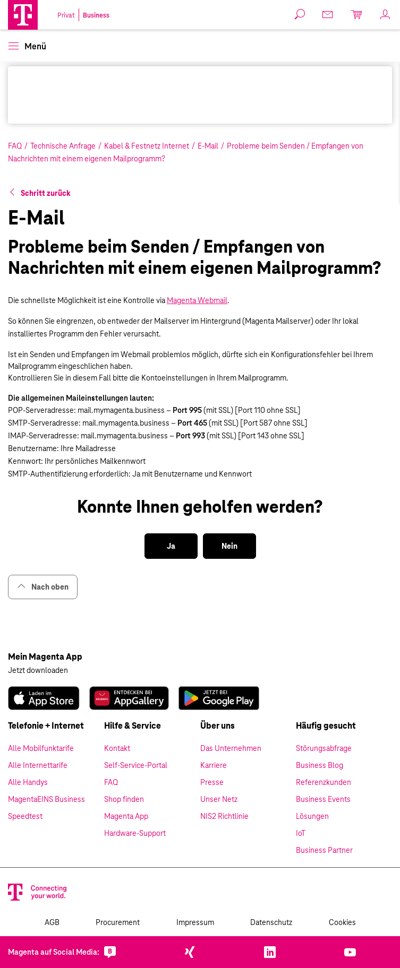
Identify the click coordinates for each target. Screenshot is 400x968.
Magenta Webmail (197, 300)
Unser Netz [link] (218, 799)
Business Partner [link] (324, 850)
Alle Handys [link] (28, 782)
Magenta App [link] (126, 816)
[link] (44, 698)
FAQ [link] (111, 782)
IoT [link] (300, 833)
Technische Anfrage (63, 146)
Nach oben (43, 587)
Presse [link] (212, 782)
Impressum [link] (195, 922)
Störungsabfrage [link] (324, 748)
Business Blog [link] (319, 765)
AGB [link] (52, 922)
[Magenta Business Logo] (23, 15)
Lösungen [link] (312, 816)
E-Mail (208, 146)
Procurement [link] (118, 922)
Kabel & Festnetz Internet (146, 146)
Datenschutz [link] (271, 922)
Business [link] (96, 15)
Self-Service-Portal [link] (135, 765)
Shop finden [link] (124, 799)
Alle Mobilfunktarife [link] (41, 748)
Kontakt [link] (117, 748)
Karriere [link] (213, 765)
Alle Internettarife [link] (37, 765)
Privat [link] (66, 15)
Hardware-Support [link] (135, 833)
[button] (23, 15)
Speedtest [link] (25, 816)
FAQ (15, 146)
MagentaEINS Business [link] (46, 799)
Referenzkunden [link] (323, 782)
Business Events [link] (323, 799)
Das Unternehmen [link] (230, 748)
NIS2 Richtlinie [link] (224, 816)
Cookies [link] (342, 922)
